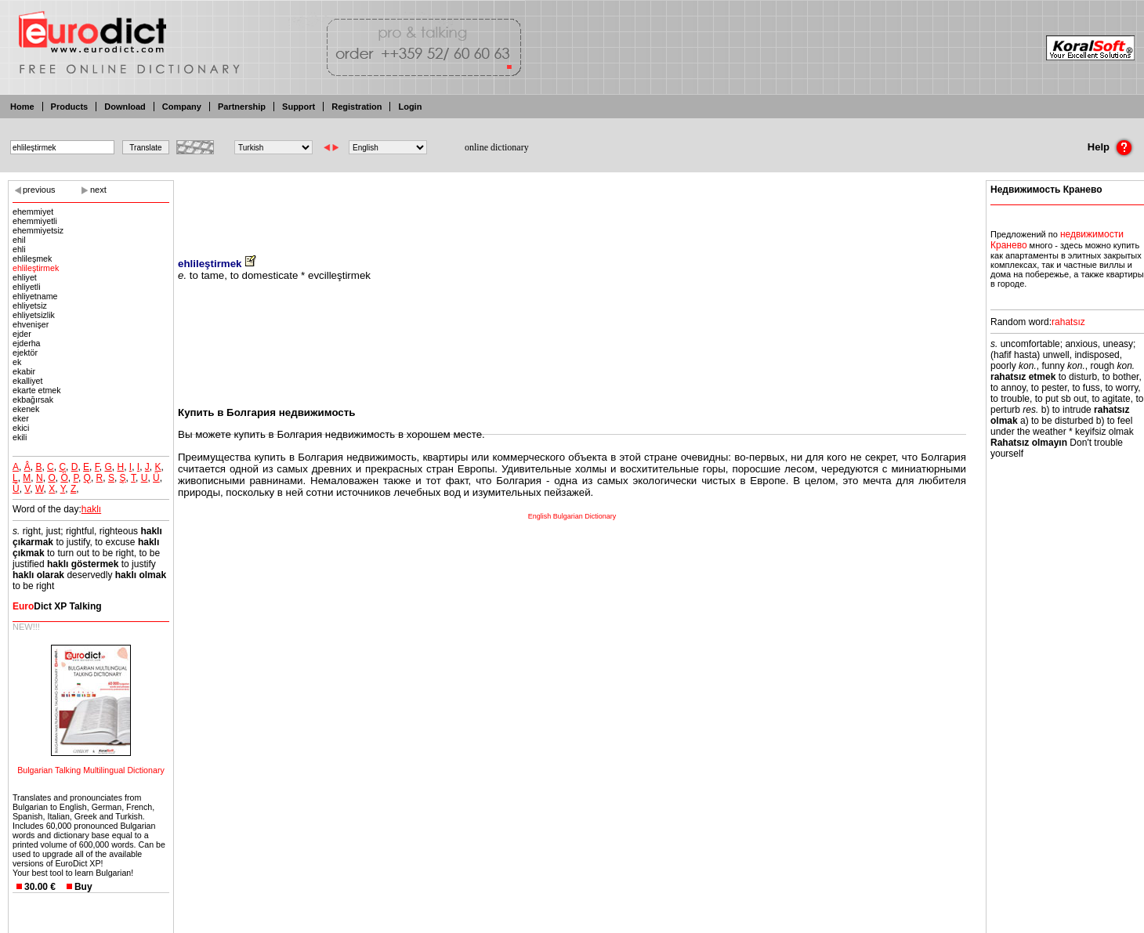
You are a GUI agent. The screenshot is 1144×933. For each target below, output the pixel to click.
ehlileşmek (32, 258)
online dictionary (497, 147)
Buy (83, 886)
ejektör (25, 352)
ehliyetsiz (30, 305)
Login (410, 106)
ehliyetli (27, 286)
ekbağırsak (33, 399)
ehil (19, 239)
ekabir (24, 371)
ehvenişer (31, 324)
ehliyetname (35, 296)
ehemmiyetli (35, 221)
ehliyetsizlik (34, 315)
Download (125, 106)
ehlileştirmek (36, 268)
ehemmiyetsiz (38, 230)
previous (39, 189)
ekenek (26, 409)
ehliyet (25, 277)
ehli (19, 249)
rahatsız (1068, 321)
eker (21, 418)
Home (22, 106)
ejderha (27, 343)
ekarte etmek (37, 390)
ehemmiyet (33, 211)
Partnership (242, 106)
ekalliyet (28, 380)
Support (298, 106)
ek (17, 362)
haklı (91, 509)
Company (181, 106)
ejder (22, 333)
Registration (356, 106)
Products (70, 106)
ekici (21, 427)
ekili (20, 437)
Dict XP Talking (57, 606)
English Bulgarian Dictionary (572, 516)
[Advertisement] (572, 207)
